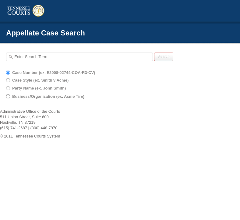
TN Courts (38, 11)
